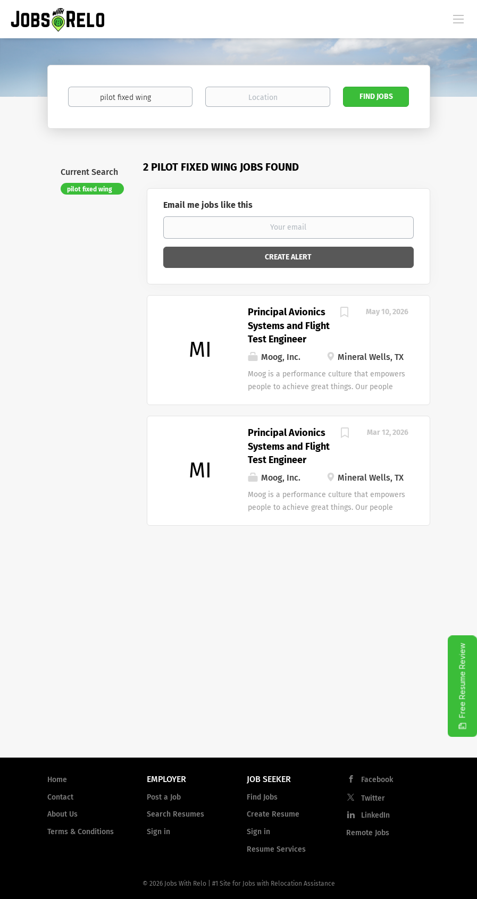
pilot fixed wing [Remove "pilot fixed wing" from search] (89, 189)
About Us (62, 814)
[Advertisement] (238, 664)
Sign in (158, 831)
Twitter (373, 798)
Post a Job (164, 797)
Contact (60, 797)
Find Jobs (376, 96)
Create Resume (273, 814)
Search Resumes (175, 814)
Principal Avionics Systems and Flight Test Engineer (289, 325)
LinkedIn (375, 815)
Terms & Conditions (80, 831)
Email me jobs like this (208, 205)
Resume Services (276, 849)
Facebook (377, 779)
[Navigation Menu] (458, 19)
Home (57, 779)
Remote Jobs (367, 832)
